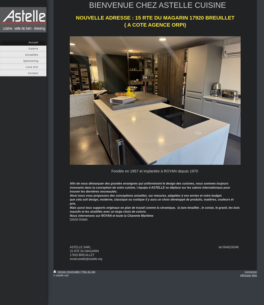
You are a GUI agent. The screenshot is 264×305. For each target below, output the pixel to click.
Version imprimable (66, 271)
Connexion (251, 271)
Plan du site (88, 271)
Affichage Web (248, 275)
